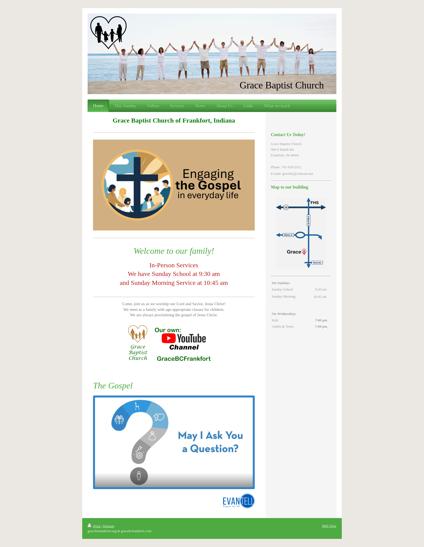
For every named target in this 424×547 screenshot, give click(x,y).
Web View (329, 526)
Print (94, 526)
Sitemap (108, 526)
